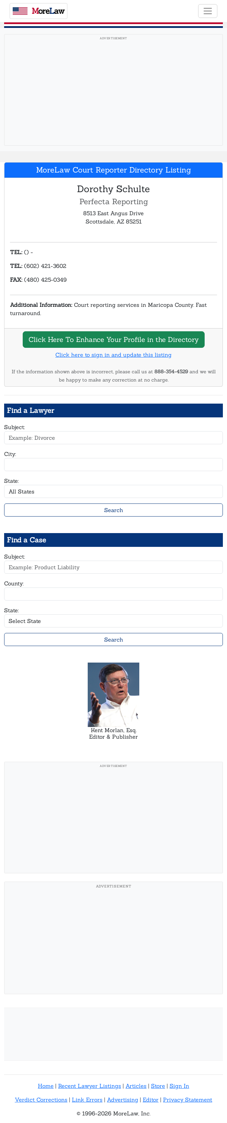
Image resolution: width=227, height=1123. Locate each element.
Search (113, 510)
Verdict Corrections (41, 1099)
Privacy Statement (187, 1099)
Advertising (122, 1099)
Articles (136, 1085)
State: (11, 480)
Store (158, 1085)
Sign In (179, 1085)
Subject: (14, 427)
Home (46, 1085)
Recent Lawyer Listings (89, 1085)
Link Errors (87, 1099)
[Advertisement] (113, 92)
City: (10, 453)
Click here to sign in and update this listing (113, 354)
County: (14, 583)
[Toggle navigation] (207, 11)
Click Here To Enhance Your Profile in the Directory (114, 339)
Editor (151, 1099)
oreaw (38, 11)
